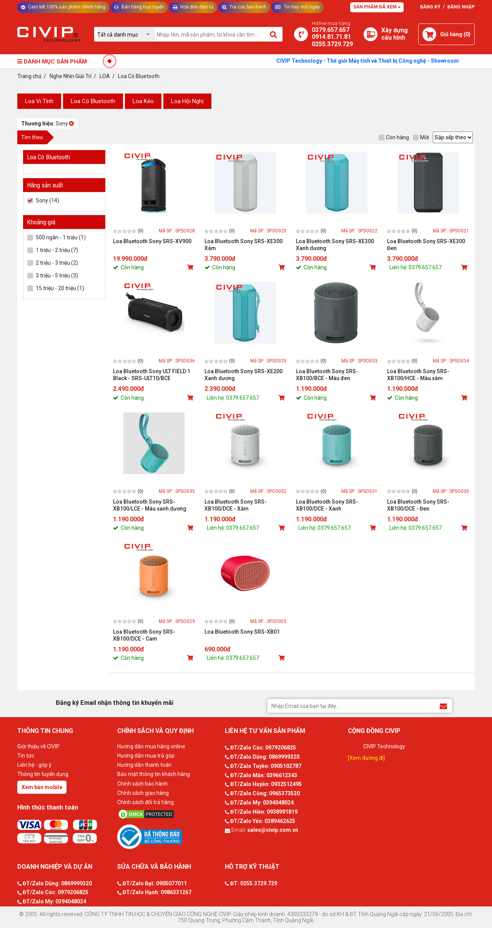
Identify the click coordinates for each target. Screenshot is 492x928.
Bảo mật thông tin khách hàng (153, 774)
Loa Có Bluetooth (93, 101)
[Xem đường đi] (366, 758)
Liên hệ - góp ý (34, 765)
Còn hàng (394, 137)
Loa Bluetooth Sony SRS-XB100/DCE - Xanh (327, 505)
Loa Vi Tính (39, 101)
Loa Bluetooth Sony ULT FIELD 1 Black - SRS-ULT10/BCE (151, 374)
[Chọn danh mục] (126, 34)
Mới (421, 137)
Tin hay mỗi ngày (297, 7)
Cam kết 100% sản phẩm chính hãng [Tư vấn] (63, 7)
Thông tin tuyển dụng (42, 774)
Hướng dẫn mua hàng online (151, 746)
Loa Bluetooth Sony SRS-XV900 (152, 241)
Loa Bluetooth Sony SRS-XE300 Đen (426, 244)
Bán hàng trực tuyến (139, 7)
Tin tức (25, 756)
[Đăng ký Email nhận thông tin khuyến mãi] (443, 705)
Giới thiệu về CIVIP (38, 746)
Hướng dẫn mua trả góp (146, 756)
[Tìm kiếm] (274, 34)
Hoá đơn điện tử (193, 7)
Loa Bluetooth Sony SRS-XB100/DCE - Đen (418, 505)
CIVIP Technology (384, 746)
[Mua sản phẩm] (191, 267)
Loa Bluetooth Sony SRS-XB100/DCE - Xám (235, 505)
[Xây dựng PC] (370, 34)
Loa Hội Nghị (187, 101)
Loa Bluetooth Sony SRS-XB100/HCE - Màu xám (418, 374)
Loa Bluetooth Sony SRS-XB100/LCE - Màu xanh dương (149, 505)
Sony (47, 123)
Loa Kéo (143, 101)
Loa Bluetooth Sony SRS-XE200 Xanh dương (243, 374)
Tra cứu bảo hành (244, 7)
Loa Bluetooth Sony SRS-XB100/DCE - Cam (144, 635)
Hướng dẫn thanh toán (144, 765)
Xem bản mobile (42, 787)
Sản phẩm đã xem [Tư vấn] (377, 7)
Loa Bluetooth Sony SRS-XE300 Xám (243, 244)
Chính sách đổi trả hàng (145, 802)
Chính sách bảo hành (142, 784)
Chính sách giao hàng (143, 793)
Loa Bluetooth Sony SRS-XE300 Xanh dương (335, 244)
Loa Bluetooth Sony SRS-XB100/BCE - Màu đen (327, 374)
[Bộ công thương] (169, 836)
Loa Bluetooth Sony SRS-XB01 (242, 632)
